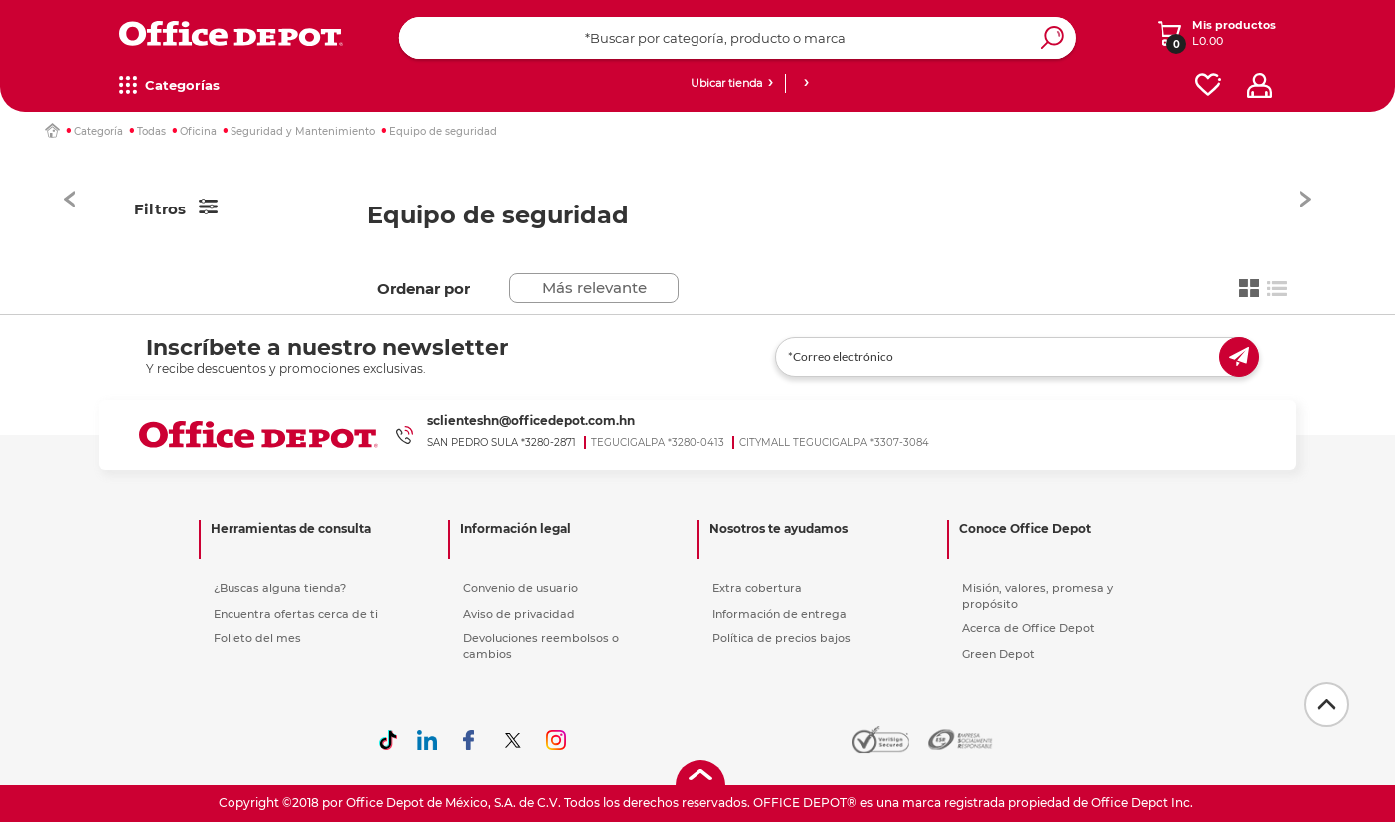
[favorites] (1208, 85)
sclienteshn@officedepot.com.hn (531, 420)
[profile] (1259, 85)
